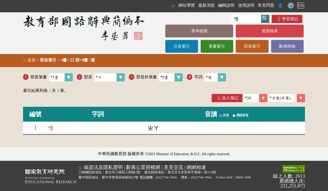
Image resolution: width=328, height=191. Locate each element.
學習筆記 (290, 19)
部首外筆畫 (159, 77)
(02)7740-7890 (166, 177)
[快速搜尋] (246, 19)
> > (59, 60)
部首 (104, 77)
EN (300, 5)
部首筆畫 (51, 77)
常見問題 (266, 5)
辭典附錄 (287, 46)
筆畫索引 (217, 46)
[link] (286, 98)
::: (173, 5)
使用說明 (246, 5)
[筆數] (255, 98)
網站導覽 (186, 5)
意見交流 (173, 167)
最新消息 (206, 5)
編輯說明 (226, 5)
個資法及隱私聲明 (103, 167)
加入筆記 (230, 98)
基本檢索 (199, 31)
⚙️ (291, 5)
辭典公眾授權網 (143, 167)
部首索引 (252, 46)
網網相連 (196, 167)
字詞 (210, 77)
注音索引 (181, 46)
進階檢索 (270, 31)
